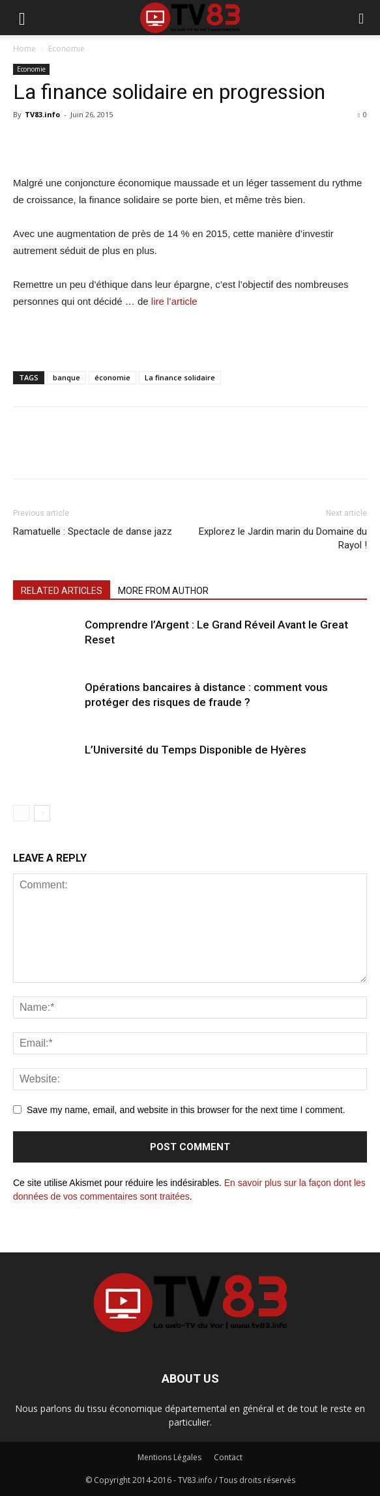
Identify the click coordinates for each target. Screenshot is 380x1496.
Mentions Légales (169, 1457)
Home (24, 48)
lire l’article (174, 301)
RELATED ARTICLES (61, 591)
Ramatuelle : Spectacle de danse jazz (92, 531)
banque (66, 377)
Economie (66, 48)
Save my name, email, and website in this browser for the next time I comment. (186, 1110)
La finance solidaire (180, 377)
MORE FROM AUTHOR (163, 591)
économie (112, 377)
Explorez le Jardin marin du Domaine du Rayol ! (283, 538)
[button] (361, 17)
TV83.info (42, 114)
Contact (228, 1457)
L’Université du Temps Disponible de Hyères (195, 749)
